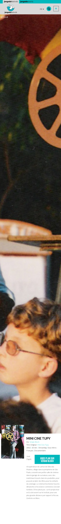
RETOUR (4, 17)
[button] (56, 8)
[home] (10, 8)
